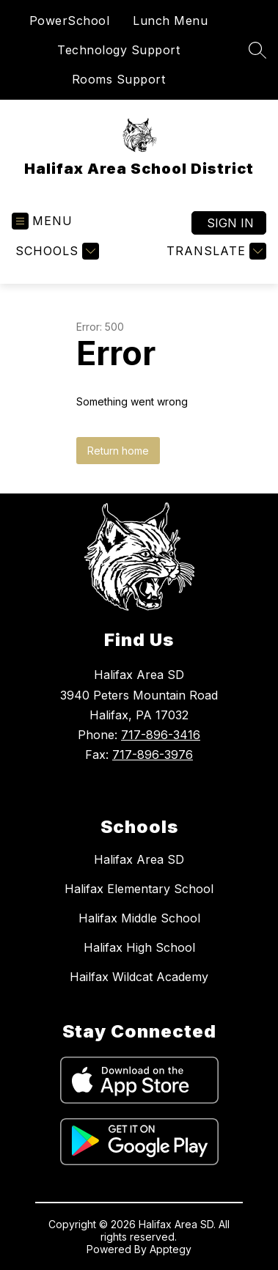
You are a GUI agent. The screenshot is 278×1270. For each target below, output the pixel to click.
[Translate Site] (214, 251)
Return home (118, 450)
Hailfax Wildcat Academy (139, 976)
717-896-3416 (160, 734)
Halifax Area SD (139, 859)
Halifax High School (139, 947)
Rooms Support (119, 79)
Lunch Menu (170, 20)
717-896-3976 (152, 754)
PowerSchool (69, 20)
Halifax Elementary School (139, 888)
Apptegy (170, 1249)
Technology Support (118, 50)
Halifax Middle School (139, 918)
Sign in (230, 223)
